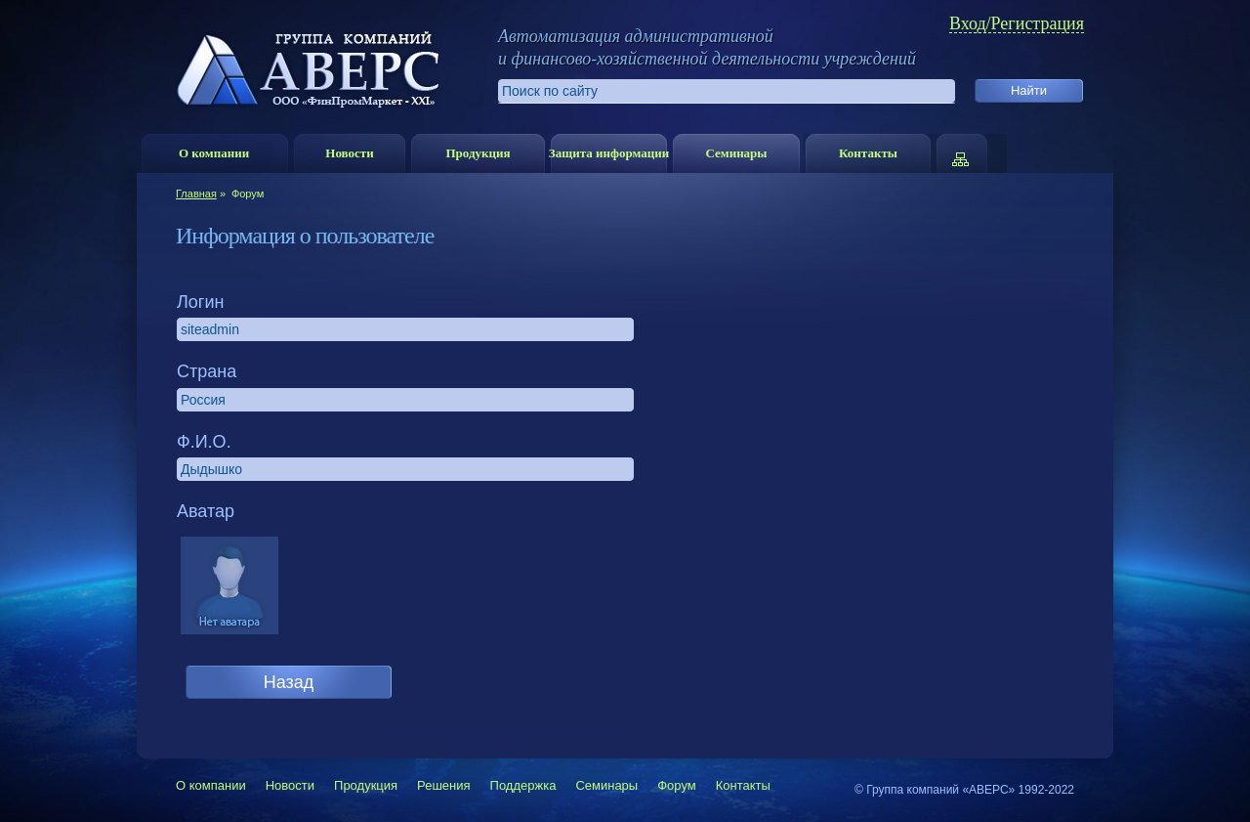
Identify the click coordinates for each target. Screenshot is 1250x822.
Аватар (205, 511)
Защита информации (609, 153)
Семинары (736, 153)
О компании (214, 153)
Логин (200, 302)
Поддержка (523, 785)
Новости (349, 153)
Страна (206, 371)
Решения (443, 785)
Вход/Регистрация (1016, 24)
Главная (196, 193)
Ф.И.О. (204, 442)
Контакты (868, 153)
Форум (676, 785)
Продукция (477, 153)
